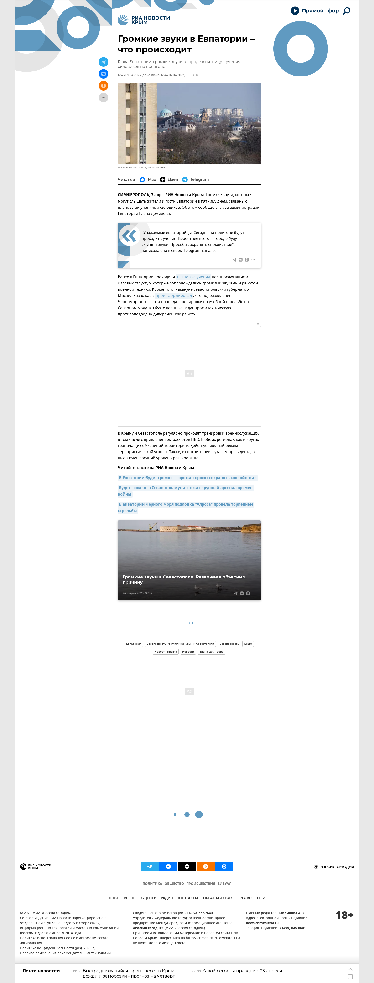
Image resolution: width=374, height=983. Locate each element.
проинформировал (174, 296)
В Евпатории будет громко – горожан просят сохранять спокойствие (187, 478)
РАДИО (167, 899)
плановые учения (193, 277)
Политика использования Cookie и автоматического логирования (64, 941)
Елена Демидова (211, 651)
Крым (248, 643)
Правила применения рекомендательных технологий (65, 953)
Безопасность (229, 643)
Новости (188, 651)
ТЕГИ (260, 899)
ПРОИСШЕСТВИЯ (200, 884)
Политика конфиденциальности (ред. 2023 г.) (57, 948)
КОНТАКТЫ (188, 899)
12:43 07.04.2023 (129, 75)
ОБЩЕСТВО (174, 884)
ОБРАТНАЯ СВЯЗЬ (219, 899)
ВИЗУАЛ (224, 884)
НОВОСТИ (118, 899)
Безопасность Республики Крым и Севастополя (180, 643)
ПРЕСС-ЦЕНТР (144, 899)
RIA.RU (245, 899)
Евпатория (133, 643)
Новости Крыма (166, 651)
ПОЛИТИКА (152, 884)
